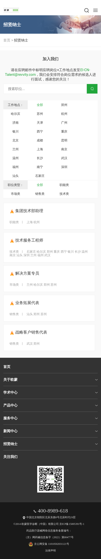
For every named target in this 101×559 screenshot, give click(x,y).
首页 (6, 40)
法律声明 (50, 550)
